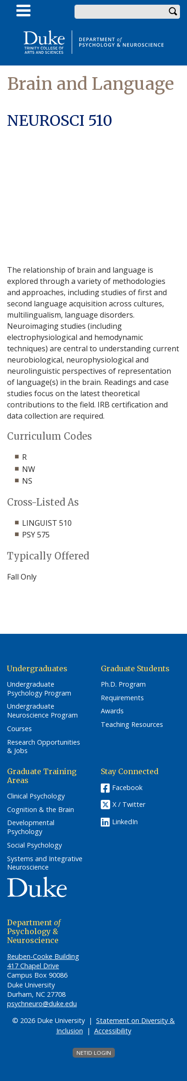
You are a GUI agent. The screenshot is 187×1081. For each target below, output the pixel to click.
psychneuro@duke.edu (42, 1003)
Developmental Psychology (30, 827)
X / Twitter (128, 804)
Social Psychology (34, 845)
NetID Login (93, 1052)
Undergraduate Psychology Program (39, 688)
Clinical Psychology (36, 796)
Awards (112, 711)
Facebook (127, 787)
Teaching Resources (132, 724)
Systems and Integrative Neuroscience (44, 863)
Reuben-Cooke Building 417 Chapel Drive (43, 961)
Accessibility (112, 1030)
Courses (19, 729)
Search (173, 12)
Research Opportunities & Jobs (43, 746)
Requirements (122, 698)
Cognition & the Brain (40, 809)
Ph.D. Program (123, 684)
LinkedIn (125, 821)
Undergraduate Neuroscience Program (42, 710)
